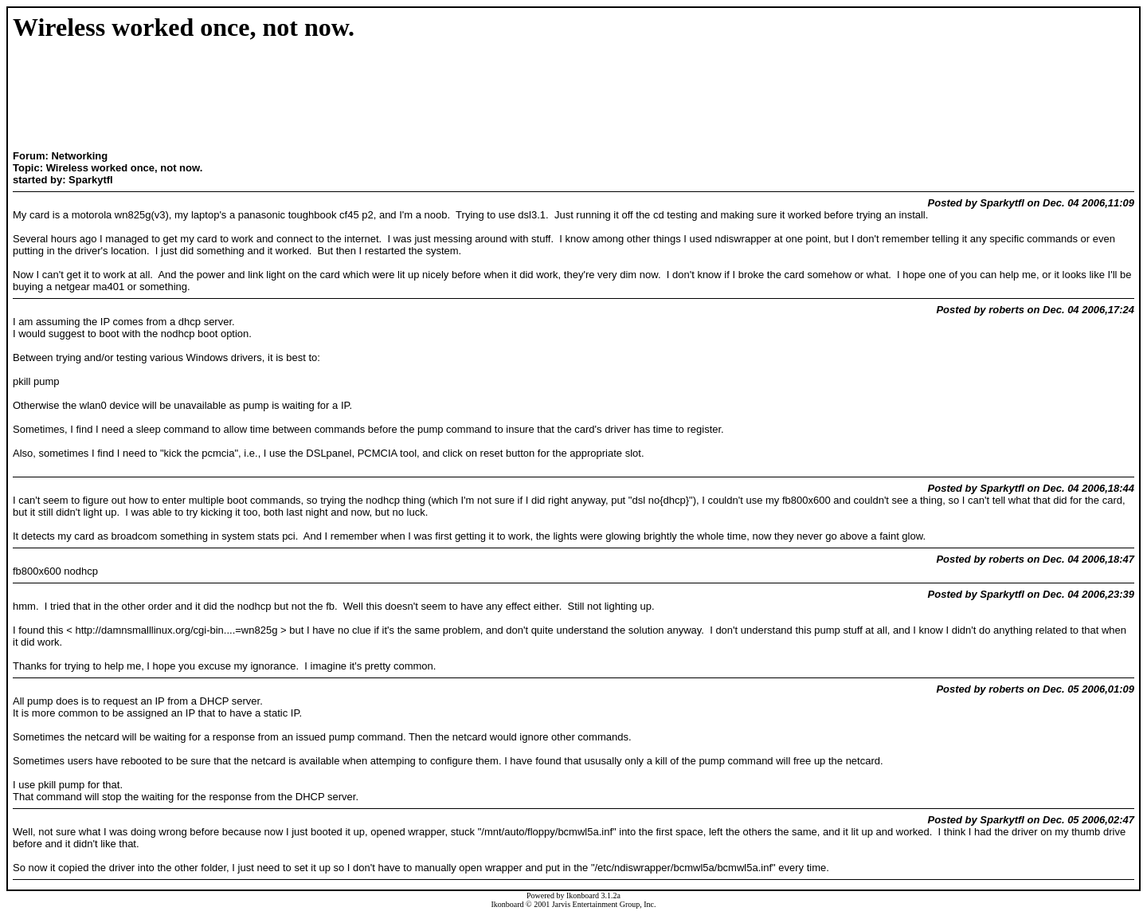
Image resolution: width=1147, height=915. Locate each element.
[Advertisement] (282, 97)
